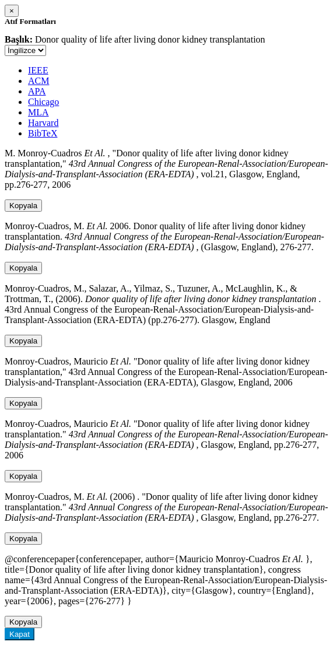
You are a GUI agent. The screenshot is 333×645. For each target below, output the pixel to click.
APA (37, 91)
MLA (38, 112)
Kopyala (23, 205)
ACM (38, 81)
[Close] (12, 11)
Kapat (19, 634)
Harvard (43, 123)
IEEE (38, 70)
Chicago (43, 102)
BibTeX (42, 133)
